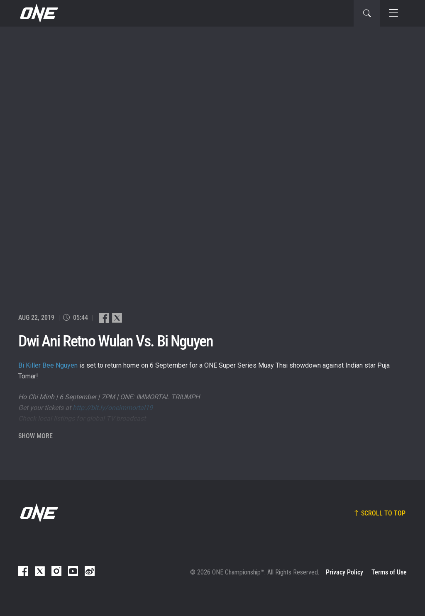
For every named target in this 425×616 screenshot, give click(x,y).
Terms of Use (389, 572)
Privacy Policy (344, 572)
